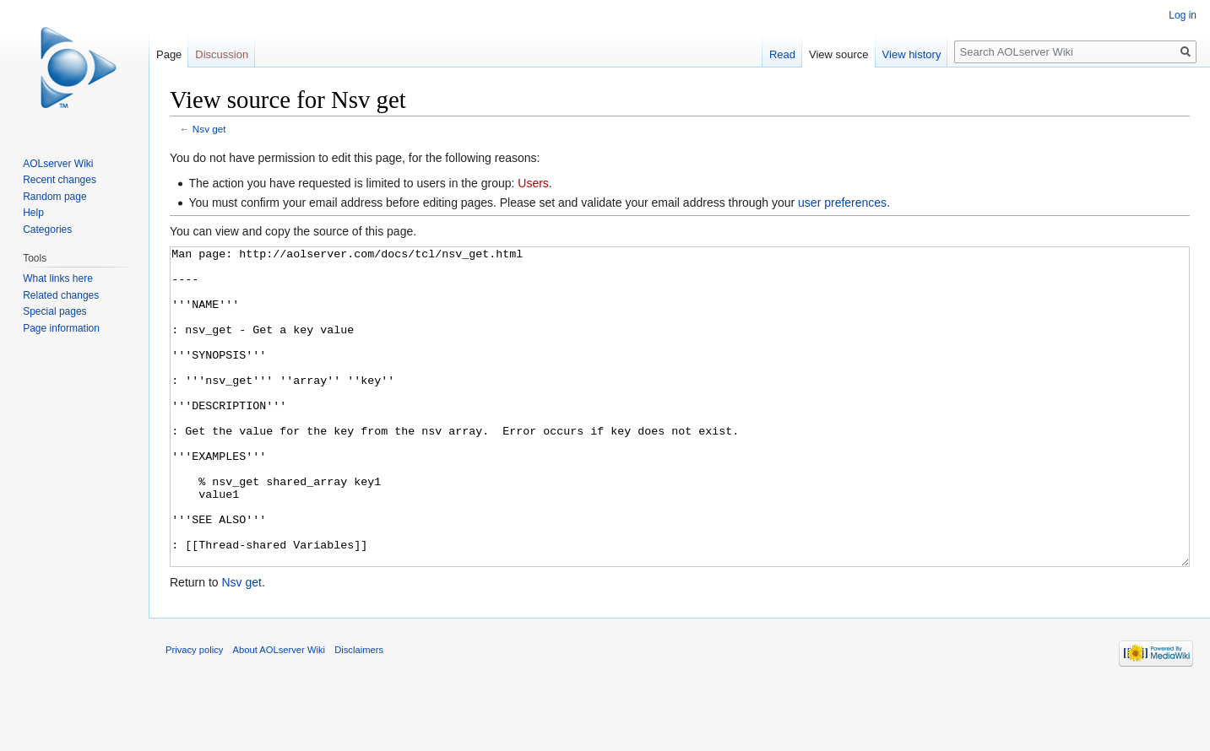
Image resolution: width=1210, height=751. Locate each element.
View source (839, 54)
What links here (58, 278)
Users (533, 183)
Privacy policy (194, 713)
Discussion (221, 54)
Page (169, 54)
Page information (61, 328)
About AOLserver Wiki (279, 713)
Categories (47, 229)
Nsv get (209, 128)
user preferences (842, 202)
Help (33, 213)
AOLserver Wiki (58, 164)
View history (911, 54)
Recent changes (59, 180)
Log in (1182, 15)
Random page (54, 197)
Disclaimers (358, 713)
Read (782, 54)
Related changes (61, 295)
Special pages (54, 311)
